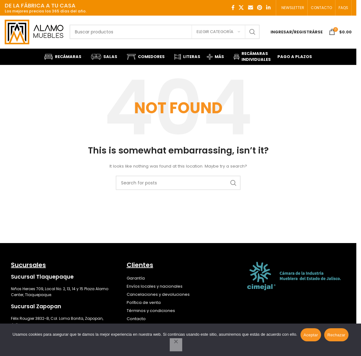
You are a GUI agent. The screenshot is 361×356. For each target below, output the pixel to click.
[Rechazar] (176, 344)
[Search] (165, 32)
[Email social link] (250, 7)
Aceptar (311, 335)
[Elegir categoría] (218, 32)
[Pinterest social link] (259, 7)
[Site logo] (34, 31)
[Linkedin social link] (268, 7)
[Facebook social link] (233, 7)
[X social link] (241, 7)
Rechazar (336, 335)
